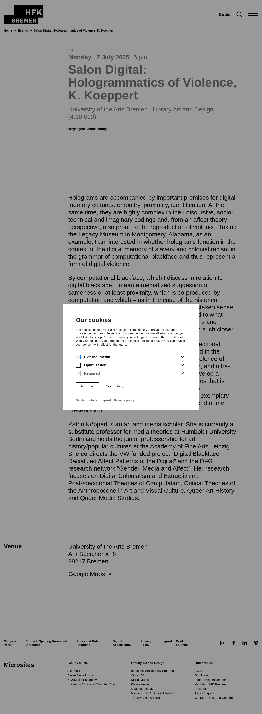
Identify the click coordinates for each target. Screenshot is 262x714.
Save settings (114, 389)
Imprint (103, 404)
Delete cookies (82, 404)
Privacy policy (124, 404)
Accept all (83, 389)
